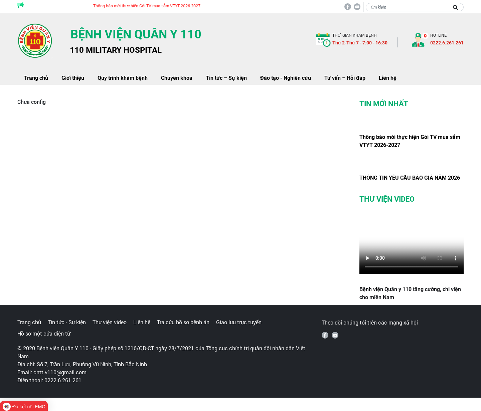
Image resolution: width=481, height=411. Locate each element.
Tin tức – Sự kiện (226, 78)
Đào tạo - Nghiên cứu (285, 78)
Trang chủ (36, 78)
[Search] (415, 7)
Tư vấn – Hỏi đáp (344, 78)
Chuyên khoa (176, 78)
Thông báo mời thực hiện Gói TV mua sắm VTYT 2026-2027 (150, 5)
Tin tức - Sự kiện (67, 322)
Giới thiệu (72, 78)
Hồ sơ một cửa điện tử (43, 333)
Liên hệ (387, 78)
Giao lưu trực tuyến (239, 322)
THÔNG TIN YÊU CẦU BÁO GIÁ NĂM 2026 (409, 178)
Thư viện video (110, 322)
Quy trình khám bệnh (123, 78)
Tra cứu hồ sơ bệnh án (183, 322)
